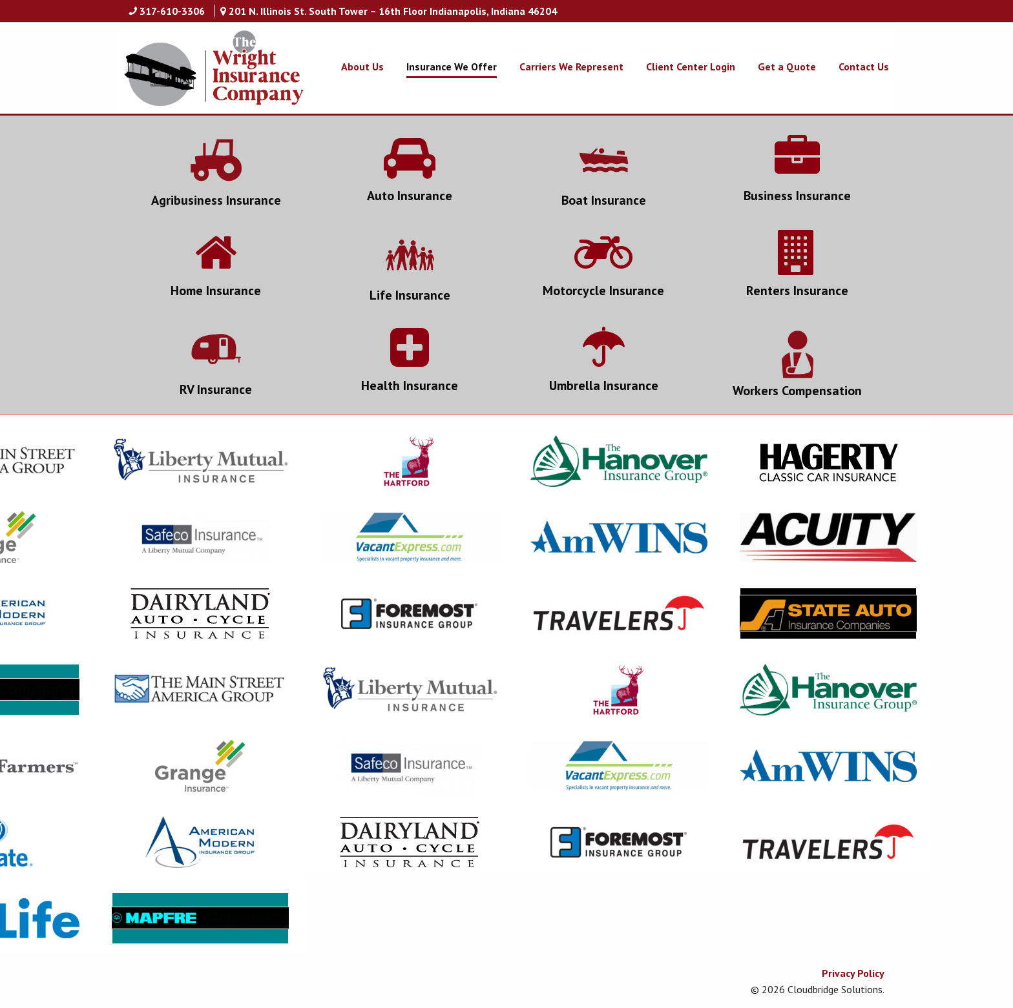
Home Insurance (216, 290)
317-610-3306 (172, 11)
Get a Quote (787, 66)
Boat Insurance (603, 200)
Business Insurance (797, 195)
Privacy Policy (853, 973)
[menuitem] (351, 66)
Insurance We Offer (451, 66)
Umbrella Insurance (603, 385)
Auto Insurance (409, 195)
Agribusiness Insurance (216, 200)
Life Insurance (410, 295)
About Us (362, 66)
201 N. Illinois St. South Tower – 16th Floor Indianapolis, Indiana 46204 (393, 11)
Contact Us (864, 66)
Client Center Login (690, 66)
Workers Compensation (797, 390)
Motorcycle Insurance (603, 290)
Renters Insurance (797, 290)
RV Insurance (216, 389)
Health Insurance (409, 385)
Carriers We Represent (571, 66)
